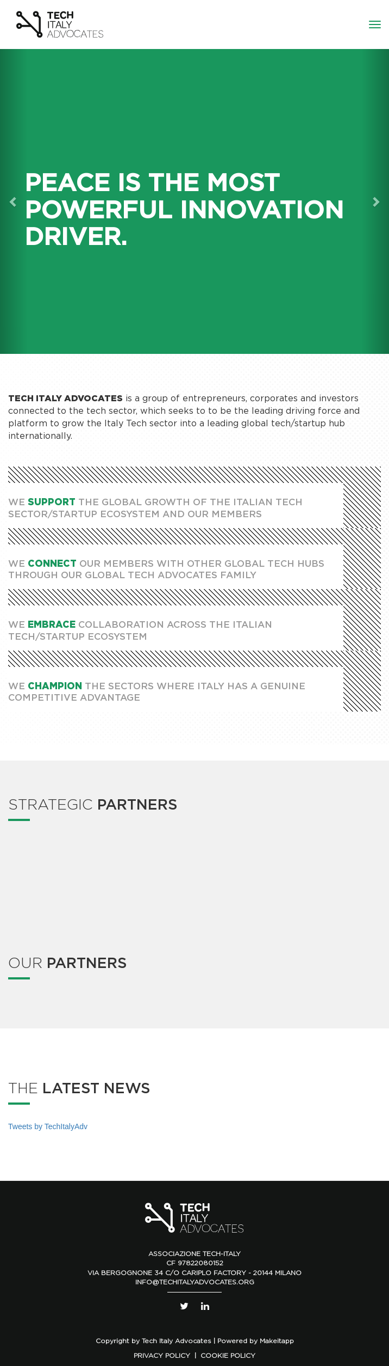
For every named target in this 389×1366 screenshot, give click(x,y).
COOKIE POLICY (227, 1355)
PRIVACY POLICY (162, 1355)
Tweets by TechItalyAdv (47, 1126)
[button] (13, 201)
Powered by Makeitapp (255, 1340)
